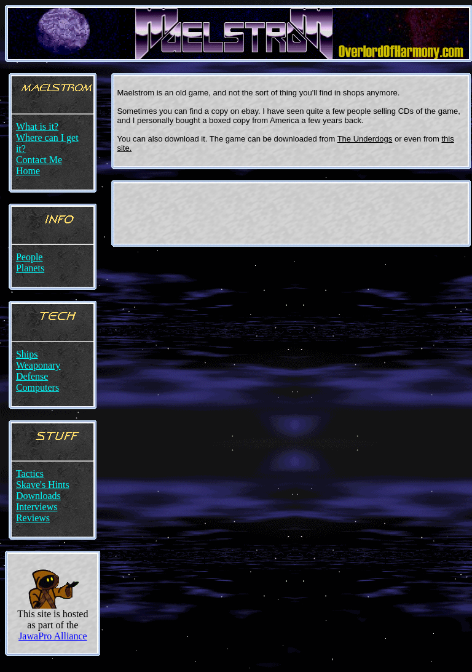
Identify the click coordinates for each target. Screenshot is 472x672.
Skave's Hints (42, 484)
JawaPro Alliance (52, 636)
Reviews (33, 518)
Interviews (37, 507)
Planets (30, 268)
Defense (32, 376)
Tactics (30, 473)
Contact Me (39, 159)
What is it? (37, 126)
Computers (37, 387)
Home (28, 171)
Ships (27, 354)
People (29, 257)
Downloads (38, 495)
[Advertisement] (291, 213)
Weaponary (38, 365)
